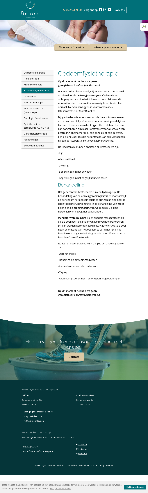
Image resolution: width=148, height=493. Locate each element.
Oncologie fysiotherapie (36, 118)
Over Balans (71, 465)
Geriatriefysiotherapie (35, 133)
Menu (121, 9)
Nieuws (109, 465)
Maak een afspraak (70, 47)
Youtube (81, 453)
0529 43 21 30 (72, 10)
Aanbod (60, 465)
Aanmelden (84, 465)
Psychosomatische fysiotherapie (33, 110)
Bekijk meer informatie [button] (60, 488)
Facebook (81, 444)
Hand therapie (31, 78)
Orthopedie (30, 96)
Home (38, 465)
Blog (102, 465)
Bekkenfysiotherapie (34, 72)
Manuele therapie (33, 84)
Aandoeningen (31, 139)
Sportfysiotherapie (33, 102)
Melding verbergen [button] (135, 487)
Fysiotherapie (49, 465)
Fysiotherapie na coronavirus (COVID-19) (36, 125)
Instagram (81, 449)
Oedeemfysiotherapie (37, 90)
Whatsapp (106, 47)
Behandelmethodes (34, 145)
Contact (74, 360)
